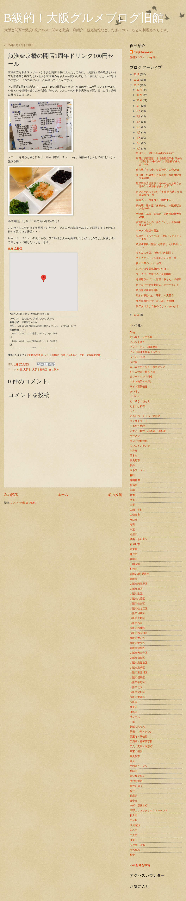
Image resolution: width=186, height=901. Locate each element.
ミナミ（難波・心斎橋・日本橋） (149, 430)
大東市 (133, 706)
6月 (139, 121)
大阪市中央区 (137, 642)
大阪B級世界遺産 (139, 573)
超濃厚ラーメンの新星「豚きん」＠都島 (158, 279)
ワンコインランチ (140, 445)
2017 (137, 74)
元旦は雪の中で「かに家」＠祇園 (155, 300)
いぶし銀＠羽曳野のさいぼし (152, 268)
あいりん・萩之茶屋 (141, 337)
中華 (132, 721)
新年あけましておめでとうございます (157, 306)
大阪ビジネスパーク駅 (72, 355)
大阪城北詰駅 (94, 355)
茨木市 (133, 455)
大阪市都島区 (39, 369)
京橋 (19, 369)
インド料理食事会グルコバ (145, 352)
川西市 (133, 568)
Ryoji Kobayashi (143, 52)
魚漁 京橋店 (15, 248)
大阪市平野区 (137, 682)
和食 (132, 854)
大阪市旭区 (136, 588)
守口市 (133, 519)
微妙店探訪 (136, 780)
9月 (139, 105)
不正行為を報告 (140, 865)
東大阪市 (135, 756)
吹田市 (133, 559)
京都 (132, 494)
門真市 (133, 835)
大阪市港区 (136, 593)
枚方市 (133, 815)
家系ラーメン (137, 470)
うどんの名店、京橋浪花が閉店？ (155, 252)
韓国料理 (135, 480)
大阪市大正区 (137, 637)
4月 (139, 132)
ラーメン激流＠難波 (147, 230)
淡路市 (133, 711)
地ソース (135, 716)
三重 (132, 504)
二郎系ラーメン (138, 766)
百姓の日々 (136, 785)
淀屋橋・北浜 (137, 845)
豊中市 (133, 800)
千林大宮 (135, 564)
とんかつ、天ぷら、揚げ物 (145, 416)
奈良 (132, 761)
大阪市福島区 (137, 677)
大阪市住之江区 (138, 608)
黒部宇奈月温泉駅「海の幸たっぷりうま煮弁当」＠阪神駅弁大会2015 (158, 185)
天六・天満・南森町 (141, 746)
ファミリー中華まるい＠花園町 (153, 274)
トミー (133, 411)
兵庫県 (133, 795)
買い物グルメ (137, 775)
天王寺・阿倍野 (138, 736)
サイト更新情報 (138, 386)
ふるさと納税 (137, 425)
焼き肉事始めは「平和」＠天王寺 (155, 295)
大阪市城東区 (137, 613)
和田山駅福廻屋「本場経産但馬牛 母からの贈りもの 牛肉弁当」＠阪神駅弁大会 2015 (159, 161)
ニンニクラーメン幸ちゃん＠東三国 (156, 258)
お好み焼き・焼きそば (142, 371)
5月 (139, 127)
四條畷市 (135, 514)
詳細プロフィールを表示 (144, 57)
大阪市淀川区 (137, 692)
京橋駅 (55, 355)
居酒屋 (133, 485)
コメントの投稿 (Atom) (23, 502)
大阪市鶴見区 (137, 647)
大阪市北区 (136, 687)
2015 (137, 85)
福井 (132, 790)
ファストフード (138, 421)
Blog (132, 332)
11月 (140, 94)
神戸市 (133, 554)
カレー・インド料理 (141, 376)
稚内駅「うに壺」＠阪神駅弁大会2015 (157, 169)
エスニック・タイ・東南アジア (147, 366)
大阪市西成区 (137, 628)
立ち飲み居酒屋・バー (38, 355)
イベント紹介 (137, 342)
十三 (132, 529)
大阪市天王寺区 (138, 652)
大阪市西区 (136, 623)
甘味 (132, 475)
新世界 (133, 549)
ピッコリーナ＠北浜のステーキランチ (157, 284)
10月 (140, 100)
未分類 (133, 820)
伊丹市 (133, 450)
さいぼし (135, 391)
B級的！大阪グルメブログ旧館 (84, 17)
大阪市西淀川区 (138, 633)
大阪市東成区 (137, 667)
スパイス (135, 396)
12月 (140, 89)
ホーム (63, 495)
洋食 (132, 840)
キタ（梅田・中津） (141, 381)
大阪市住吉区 (137, 603)
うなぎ (133, 361)
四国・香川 (136, 509)
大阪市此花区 (137, 598)
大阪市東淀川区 (138, 672)
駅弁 (132, 465)
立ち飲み (54, 369)
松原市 (133, 534)
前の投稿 (115, 495)
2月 (139, 143)
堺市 (132, 499)
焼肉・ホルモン (138, 539)
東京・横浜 (136, 751)
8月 (139, 110)
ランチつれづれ (138, 440)
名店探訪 (135, 825)
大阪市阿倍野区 (138, 583)
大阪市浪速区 (137, 697)
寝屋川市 (135, 544)
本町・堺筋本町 (138, 805)
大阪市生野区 (137, 618)
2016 (137, 79)
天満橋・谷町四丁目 (141, 741)
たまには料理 (137, 406)
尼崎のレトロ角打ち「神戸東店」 (155, 200)
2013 (137, 314)
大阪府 (133, 702)
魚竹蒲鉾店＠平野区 (147, 290)
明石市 (133, 830)
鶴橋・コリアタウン (141, 731)
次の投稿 (11, 495)
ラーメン (135, 435)
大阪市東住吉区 (138, 662)
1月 (139, 148)
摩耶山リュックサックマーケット (149, 810)
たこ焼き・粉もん (140, 401)
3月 (139, 137)
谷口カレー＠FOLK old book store (155, 153)
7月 (139, 116)
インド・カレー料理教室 (144, 347)
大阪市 (27, 369)
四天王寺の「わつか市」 (150, 263)
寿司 (132, 524)
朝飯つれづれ (137, 726)
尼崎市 (133, 771)
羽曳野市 (135, 460)
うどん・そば (137, 356)
